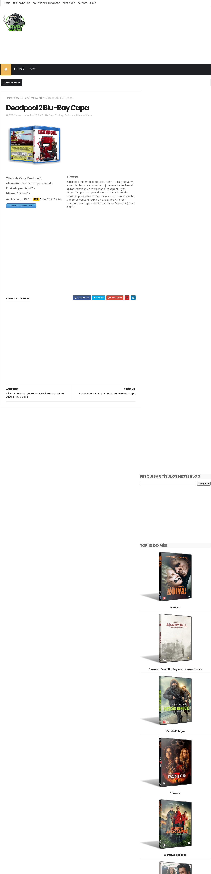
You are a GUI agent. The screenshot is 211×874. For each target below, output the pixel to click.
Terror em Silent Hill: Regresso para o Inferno (178, 278)
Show (150, 800)
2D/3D (150, 768)
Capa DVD (180, 775)
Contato (82, 3)
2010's (169, 762)
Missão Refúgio (178, 335)
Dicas (93, 3)
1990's (183, 756)
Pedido (171, 793)
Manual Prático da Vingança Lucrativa (178, 509)
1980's (167, 756)
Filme (43, 97)
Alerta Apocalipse (178, 451)
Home (7, 3)
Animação (183, 768)
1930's (150, 756)
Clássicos (152, 781)
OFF (192, 787)
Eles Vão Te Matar (178, 566)
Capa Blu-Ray (21, 97)
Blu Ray (19, 69)
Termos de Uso (21, 3)
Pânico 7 (178, 393)
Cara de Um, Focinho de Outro (177, 624)
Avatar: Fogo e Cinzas (178, 740)
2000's (151, 762)
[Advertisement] (145, 35)
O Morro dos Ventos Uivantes (178, 682)
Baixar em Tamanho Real (21, 206)
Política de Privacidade (46, 3)
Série (189, 793)
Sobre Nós (69, 3)
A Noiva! (178, 220)
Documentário (176, 781)
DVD (33, 69)
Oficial (150, 793)
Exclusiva (33, 97)
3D (165, 768)
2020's (188, 762)
